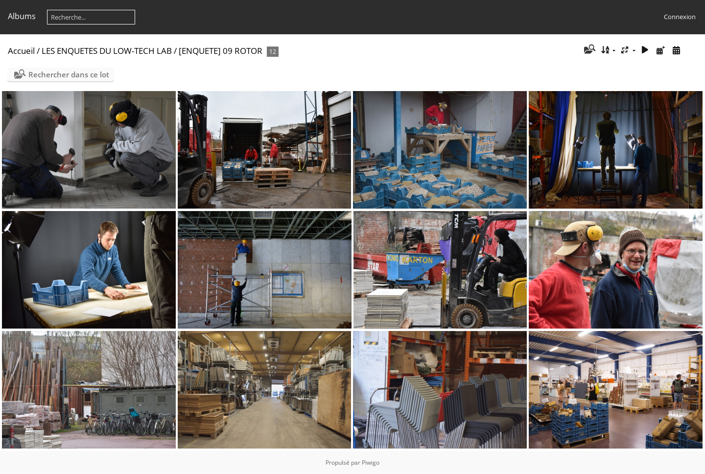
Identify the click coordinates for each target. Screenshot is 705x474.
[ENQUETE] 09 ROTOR (220, 50)
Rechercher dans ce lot (68, 74)
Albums (22, 16)
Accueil (21, 50)
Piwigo (370, 462)
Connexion (680, 16)
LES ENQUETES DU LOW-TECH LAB (107, 50)
